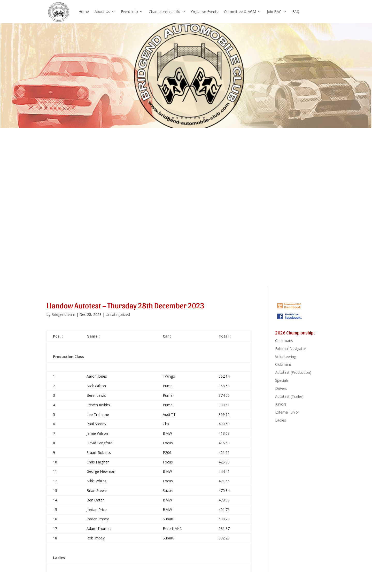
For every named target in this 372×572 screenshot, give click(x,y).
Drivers (281, 388)
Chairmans (284, 340)
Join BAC (274, 11)
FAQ (295, 11)
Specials (282, 380)
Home (84, 11)
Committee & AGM (240, 11)
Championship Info (164, 11)
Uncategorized (118, 314)
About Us (102, 11)
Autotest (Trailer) (289, 396)
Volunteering (285, 356)
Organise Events (204, 11)
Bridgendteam (63, 314)
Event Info (129, 11)
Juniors (280, 404)
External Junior (287, 412)
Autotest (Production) (293, 372)
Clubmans (283, 364)
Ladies (280, 420)
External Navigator (290, 348)
